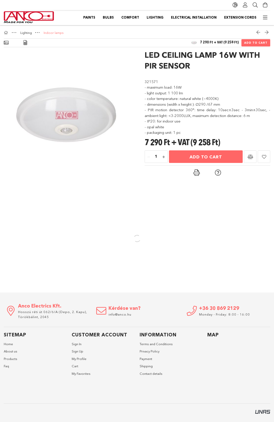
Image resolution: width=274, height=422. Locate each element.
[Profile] (245, 5)
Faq (6, 366)
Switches (77, 17)
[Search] (255, 5)
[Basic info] (6, 42)
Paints (260, 17)
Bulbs (241, 17)
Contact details (151, 374)
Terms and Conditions (156, 344)
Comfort (219, 17)
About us (10, 351)
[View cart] (265, 5)
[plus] (163, 157)
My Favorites (81, 374)
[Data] (25, 42)
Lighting (194, 17)
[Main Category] (6, 33)
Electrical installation (156, 17)
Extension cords (109, 17)
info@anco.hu (120, 314)
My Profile (79, 359)
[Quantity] (156, 157)
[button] (250, 156)
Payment (146, 359)
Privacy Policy (149, 351)
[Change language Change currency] (235, 5)
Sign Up (77, 351)
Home (8, 344)
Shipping (146, 366)
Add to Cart (255, 42)
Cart (75, 366)
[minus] (148, 157)
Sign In (76, 344)
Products (10, 359)
